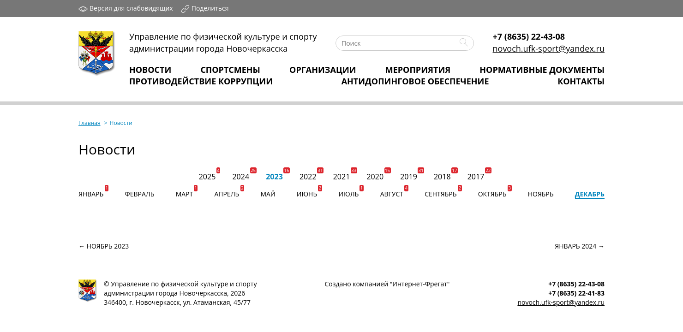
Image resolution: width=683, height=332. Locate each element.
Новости (150, 69)
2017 (476, 177)
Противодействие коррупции (201, 81)
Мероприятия (417, 69)
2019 (408, 177)
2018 (442, 177)
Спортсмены (230, 69)
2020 (374, 177)
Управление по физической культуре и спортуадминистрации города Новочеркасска (223, 42)
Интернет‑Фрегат (419, 283)
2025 (207, 177)
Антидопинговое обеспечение (415, 81)
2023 (274, 177)
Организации (322, 69)
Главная (89, 123)
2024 (240, 177)
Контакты (581, 81)
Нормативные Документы (542, 69)
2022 (308, 177)
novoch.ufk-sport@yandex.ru (549, 48)
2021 (341, 177)
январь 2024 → (580, 246)
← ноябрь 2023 (103, 246)
